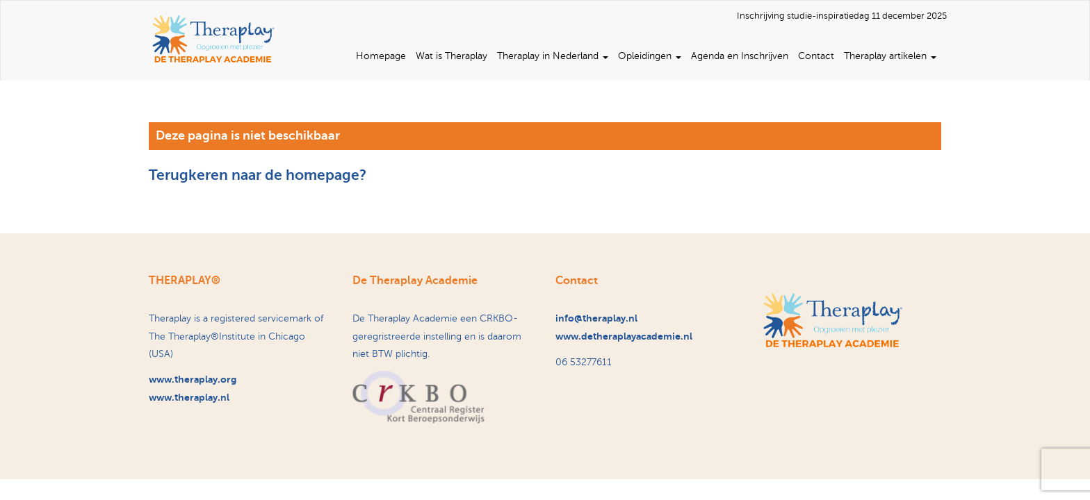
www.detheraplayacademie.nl (623, 336)
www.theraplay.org (192, 379)
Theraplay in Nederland (552, 56)
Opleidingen (649, 56)
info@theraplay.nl (596, 318)
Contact (816, 56)
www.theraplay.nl (189, 397)
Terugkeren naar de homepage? (257, 175)
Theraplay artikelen (890, 56)
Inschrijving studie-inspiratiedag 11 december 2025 (842, 16)
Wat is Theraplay (451, 56)
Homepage (381, 56)
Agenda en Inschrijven (739, 56)
